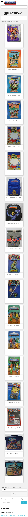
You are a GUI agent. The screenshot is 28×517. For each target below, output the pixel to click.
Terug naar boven (19, 494)
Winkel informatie (7, 512)
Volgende (22, 490)
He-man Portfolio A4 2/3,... (14, 95)
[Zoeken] (14, 7)
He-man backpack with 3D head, (14, 197)
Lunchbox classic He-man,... (14, 479)
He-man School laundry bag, (14, 248)
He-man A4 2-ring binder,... (14, 44)
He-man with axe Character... (14, 325)
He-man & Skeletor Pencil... (14, 300)
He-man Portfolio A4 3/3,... (14, 69)
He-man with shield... (14, 351)
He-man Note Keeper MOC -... (14, 428)
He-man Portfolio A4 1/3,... (14, 120)
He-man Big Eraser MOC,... (14, 274)
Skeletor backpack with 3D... (14, 223)
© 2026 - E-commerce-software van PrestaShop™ (13, 515)
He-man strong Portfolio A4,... (14, 172)
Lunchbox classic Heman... (14, 453)
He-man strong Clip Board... (14, 146)
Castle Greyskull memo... (14, 402)
